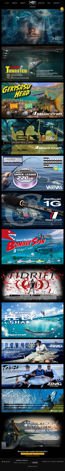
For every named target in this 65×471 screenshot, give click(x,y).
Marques (22, 3)
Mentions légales (59, 461)
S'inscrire (35, 462)
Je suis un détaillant (39, 453)
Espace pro (56, 3)
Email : (15, 462)
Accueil (7, 3)
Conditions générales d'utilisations (32, 455)
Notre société (45, 461)
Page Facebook (6, 461)
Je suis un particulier (26, 453)
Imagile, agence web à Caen (32, 466)
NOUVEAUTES (41, 3)
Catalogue (32, 7)
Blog (49, 3)
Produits (14, 3)
